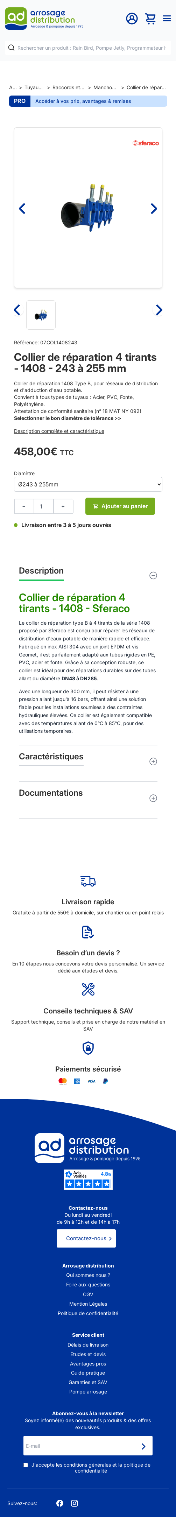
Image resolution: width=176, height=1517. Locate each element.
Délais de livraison (88, 1345)
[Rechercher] (11, 47)
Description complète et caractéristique (59, 431)
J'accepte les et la (90, 1468)
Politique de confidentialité (88, 1313)
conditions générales (87, 1465)
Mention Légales (88, 1304)
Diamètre (24, 473)
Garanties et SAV (88, 1382)
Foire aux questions (88, 1284)
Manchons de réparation (106, 87)
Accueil (12, 87)
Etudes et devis (88, 1354)
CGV (88, 1294)
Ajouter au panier (120, 506)
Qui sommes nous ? (88, 1275)
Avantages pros (88, 1364)
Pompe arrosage (88, 1392)
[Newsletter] (143, 1446)
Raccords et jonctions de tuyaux (68, 87)
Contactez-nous (86, 1238)
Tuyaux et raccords (34, 87)
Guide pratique (88, 1373)
